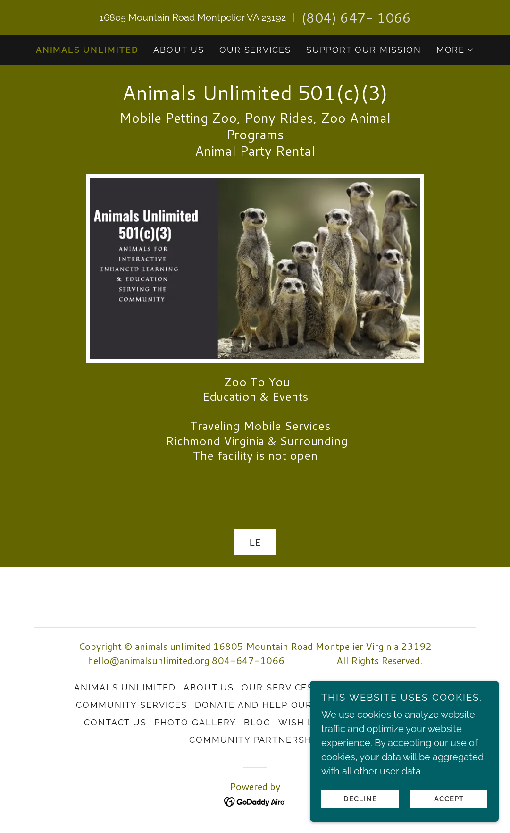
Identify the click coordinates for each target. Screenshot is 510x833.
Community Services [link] (131, 705)
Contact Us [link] (115, 722)
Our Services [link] (255, 50)
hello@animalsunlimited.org (148, 660)
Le (255, 542)
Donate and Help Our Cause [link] (271, 705)
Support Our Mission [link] (363, 50)
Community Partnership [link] (254, 740)
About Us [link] (178, 50)
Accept (449, 799)
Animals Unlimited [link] (87, 50)
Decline (360, 799)
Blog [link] (257, 722)
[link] (255, 96)
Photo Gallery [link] (195, 722)
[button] (455, 50)
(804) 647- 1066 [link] (356, 17)
